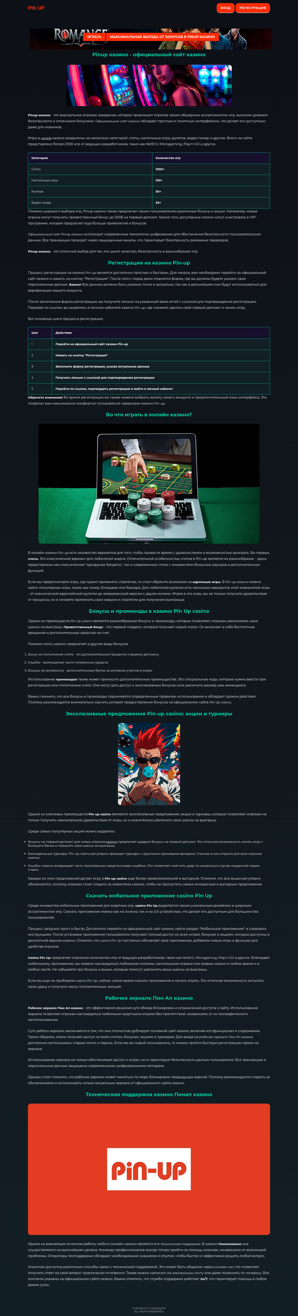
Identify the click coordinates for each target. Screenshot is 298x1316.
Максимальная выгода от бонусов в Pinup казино (162, 37)
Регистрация (252, 8)
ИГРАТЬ (94, 37)
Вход (226, 8)
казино (111, 842)
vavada (46, 138)
